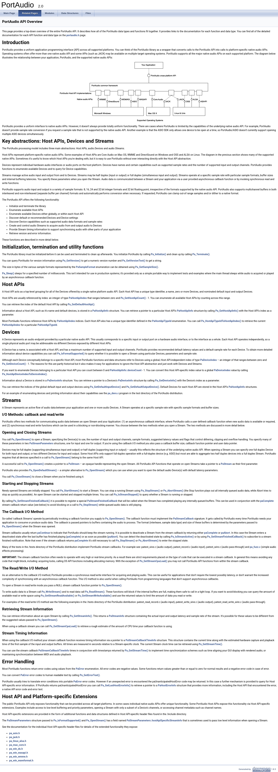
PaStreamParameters (41, 443)
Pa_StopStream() (150, 490)
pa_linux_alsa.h (17, 741)
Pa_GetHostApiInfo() (226, 310)
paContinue (43, 532)
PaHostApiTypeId (162, 321)
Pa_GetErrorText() (90, 675)
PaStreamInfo (116, 616)
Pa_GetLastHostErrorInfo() (116, 685)
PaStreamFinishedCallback (102, 500)
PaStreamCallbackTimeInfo (141, 640)
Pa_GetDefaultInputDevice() (105, 386)
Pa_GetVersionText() (133, 260)
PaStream (73, 463)
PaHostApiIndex (78, 298)
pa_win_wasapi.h (18, 752)
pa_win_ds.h (16, 748)
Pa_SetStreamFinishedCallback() (31, 500)
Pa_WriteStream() (51, 591)
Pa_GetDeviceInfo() (165, 380)
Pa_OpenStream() (21, 439)
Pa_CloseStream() (21, 476)
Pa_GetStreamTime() (210, 644)
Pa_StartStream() (69, 490)
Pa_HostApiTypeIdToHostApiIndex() (221, 321)
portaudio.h (72, 35)
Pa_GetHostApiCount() (133, 298)
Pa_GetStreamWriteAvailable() (95, 595)
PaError (80, 668)
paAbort (225, 532)
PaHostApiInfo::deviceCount (125, 370)
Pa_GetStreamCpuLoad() (153, 561)
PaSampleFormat (85, 267)
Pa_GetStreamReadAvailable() (57, 595)
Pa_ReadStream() (95, 591)
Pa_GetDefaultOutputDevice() (142, 386)
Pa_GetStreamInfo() (81, 616)
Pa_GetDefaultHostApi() (81, 304)
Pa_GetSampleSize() (146, 267)
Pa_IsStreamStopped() (126, 494)
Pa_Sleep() (8, 273)
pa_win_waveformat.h (21, 760)
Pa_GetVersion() (71, 260)
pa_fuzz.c (255, 547)
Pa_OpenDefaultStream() (43, 470)
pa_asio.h (14, 733)
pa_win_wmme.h (18, 756)
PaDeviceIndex (208, 360)
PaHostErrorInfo (167, 685)
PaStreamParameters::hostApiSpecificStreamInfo (154, 720)
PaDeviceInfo (54, 380)
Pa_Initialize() (158, 254)
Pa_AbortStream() (173, 490)
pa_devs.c (113, 393)
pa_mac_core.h (17, 744)
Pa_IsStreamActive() (182, 536)
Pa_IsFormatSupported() (70, 353)
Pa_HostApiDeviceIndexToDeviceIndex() (24, 374)
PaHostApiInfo (100, 310)
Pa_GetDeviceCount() (14, 363)
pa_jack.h (14, 737)
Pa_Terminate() (201, 254)
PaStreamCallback (183, 518)
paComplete (267, 500)
